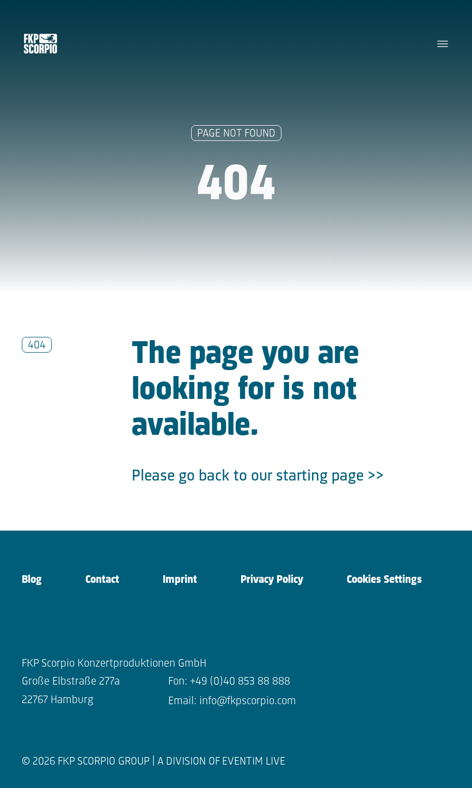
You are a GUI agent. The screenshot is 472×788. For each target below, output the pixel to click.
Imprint (180, 580)
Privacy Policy (272, 580)
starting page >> (330, 476)
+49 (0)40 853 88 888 (240, 681)
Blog (32, 580)
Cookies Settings (384, 580)
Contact (102, 580)
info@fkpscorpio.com (247, 701)
